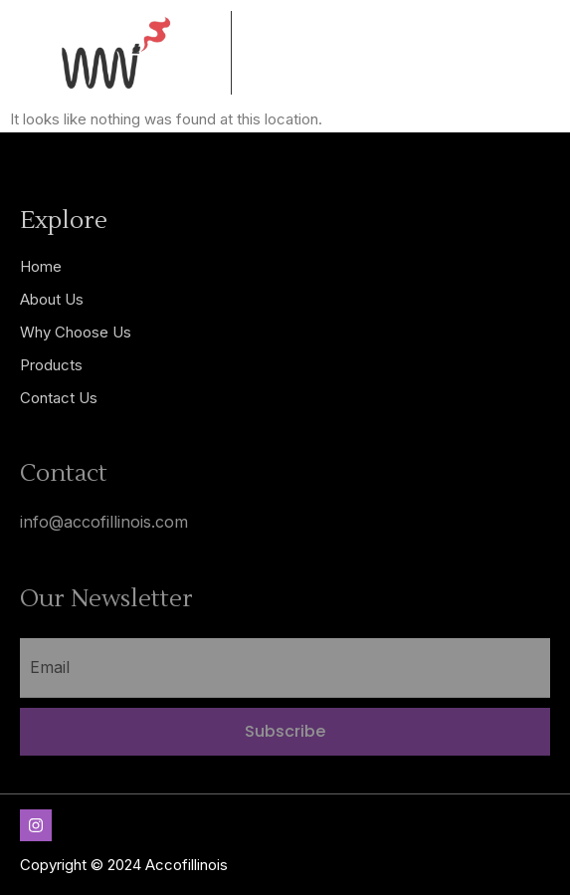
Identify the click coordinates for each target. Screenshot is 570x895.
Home (41, 266)
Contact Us (58, 397)
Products (51, 364)
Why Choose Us (75, 332)
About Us (52, 299)
